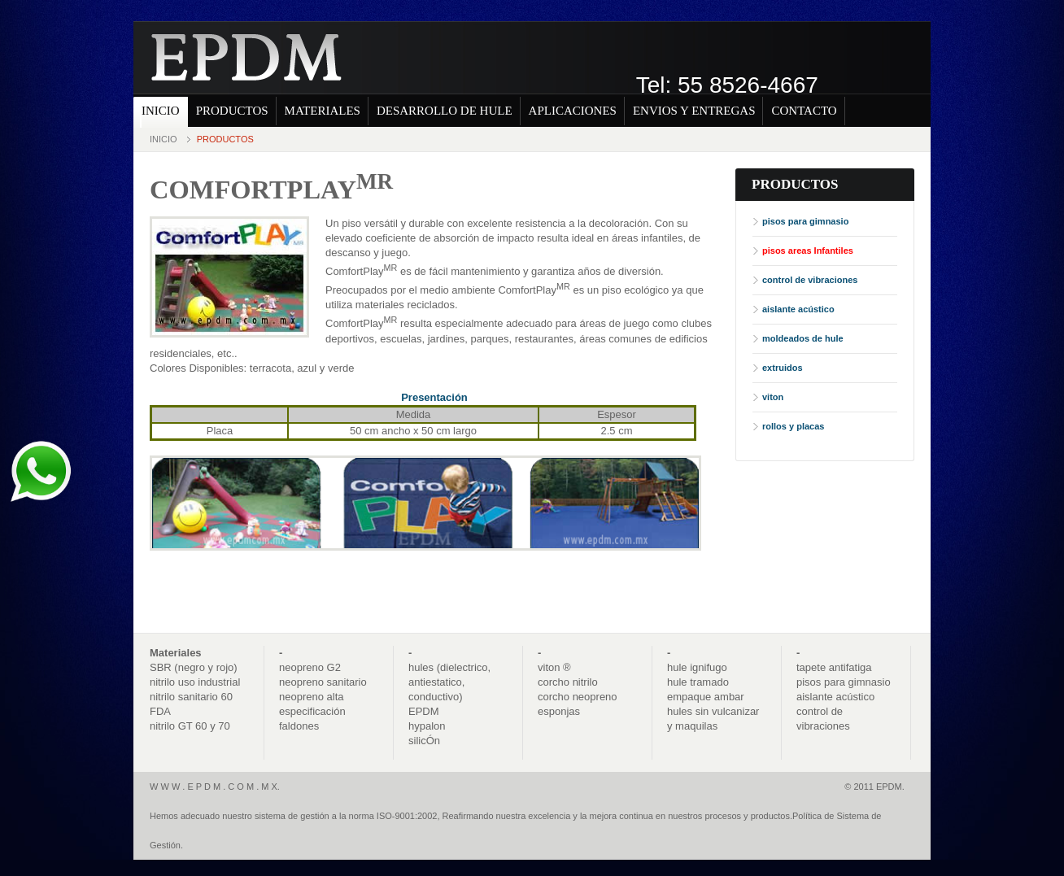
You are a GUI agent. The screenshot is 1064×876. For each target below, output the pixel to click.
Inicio (163, 139)
